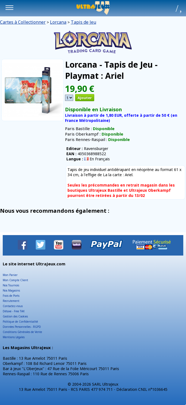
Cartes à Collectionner (23, 22)
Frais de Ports (11, 296)
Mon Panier (10, 275)
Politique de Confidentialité (20, 321)
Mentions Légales (14, 337)
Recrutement (11, 301)
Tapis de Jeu (83, 22)
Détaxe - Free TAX (14, 311)
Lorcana (58, 22)
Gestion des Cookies (15, 316)
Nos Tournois (11, 285)
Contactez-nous (13, 306)
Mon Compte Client (15, 280)
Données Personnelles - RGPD (22, 327)
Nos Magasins (11, 290)
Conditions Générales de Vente (22, 332)
